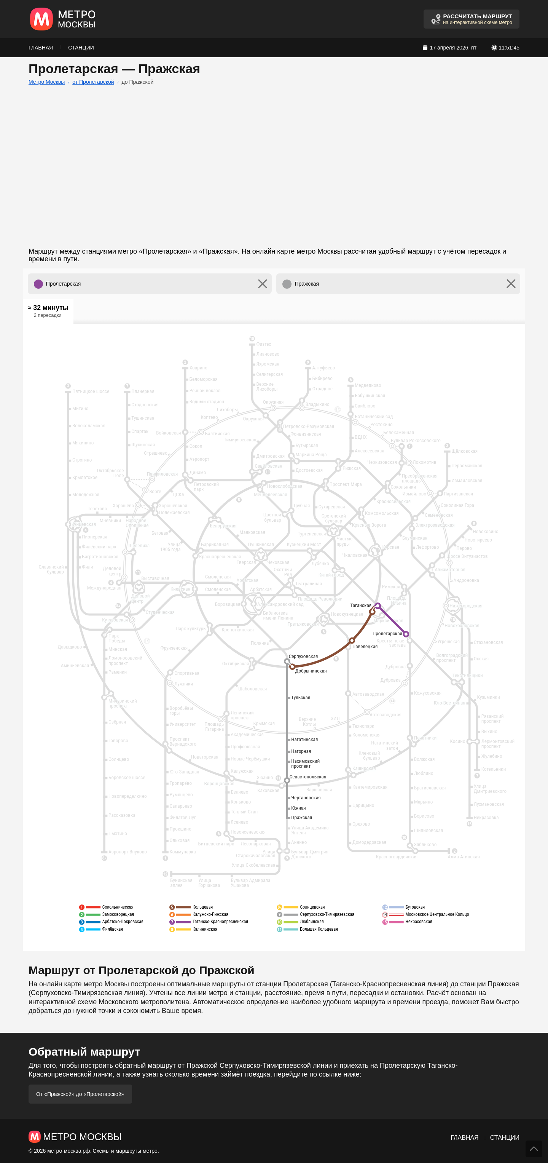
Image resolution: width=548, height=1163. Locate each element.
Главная (41, 48)
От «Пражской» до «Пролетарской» (80, 1094)
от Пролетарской (93, 82)
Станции (81, 48)
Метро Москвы (47, 82)
